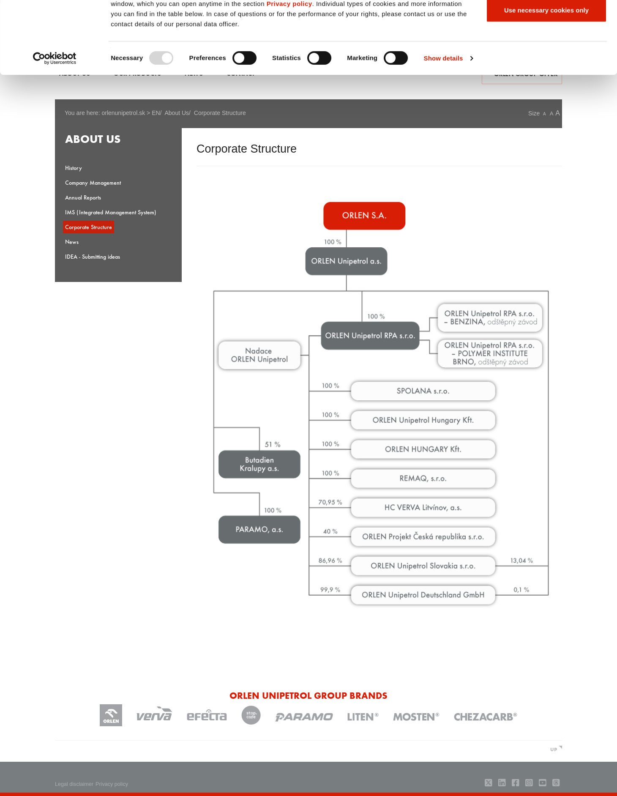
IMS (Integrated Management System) (110, 212)
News (72, 242)
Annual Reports (83, 197)
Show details (443, 125)
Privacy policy (289, 71)
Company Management (93, 182)
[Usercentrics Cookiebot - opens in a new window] (55, 126)
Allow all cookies (546, 22)
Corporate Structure (88, 227)
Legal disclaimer (74, 784)
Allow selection (546, 50)
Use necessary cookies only (546, 77)
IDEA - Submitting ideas (92, 256)
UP (553, 749)
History (73, 168)
